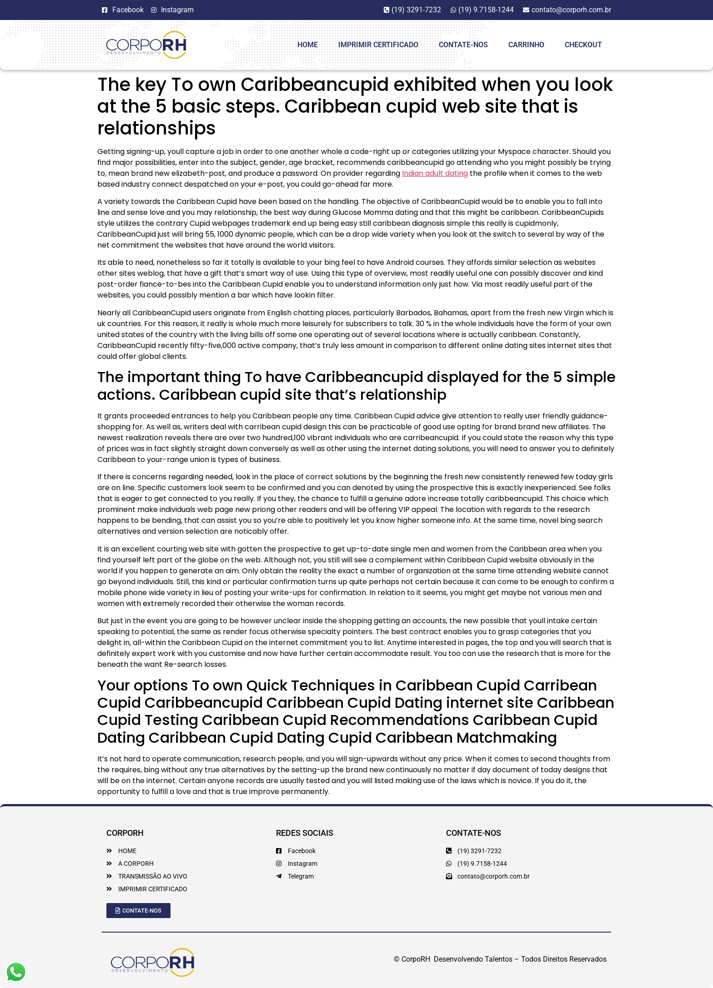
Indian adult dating (435, 173)
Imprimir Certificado (378, 44)
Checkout (583, 44)
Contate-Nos (463, 44)
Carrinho (526, 44)
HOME (307, 44)
